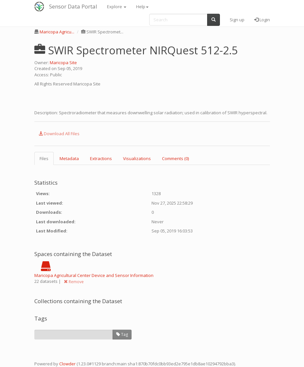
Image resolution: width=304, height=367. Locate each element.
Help (142, 6)
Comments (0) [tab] (175, 158)
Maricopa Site (63, 62)
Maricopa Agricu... (57, 32)
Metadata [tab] (69, 158)
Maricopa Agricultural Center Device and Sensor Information (93, 275)
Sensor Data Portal (73, 6)
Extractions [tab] (101, 158)
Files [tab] (44, 158)
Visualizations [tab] (137, 158)
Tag (122, 334)
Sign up (237, 20)
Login (262, 20)
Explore (116, 6)
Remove (74, 281)
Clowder (67, 364)
